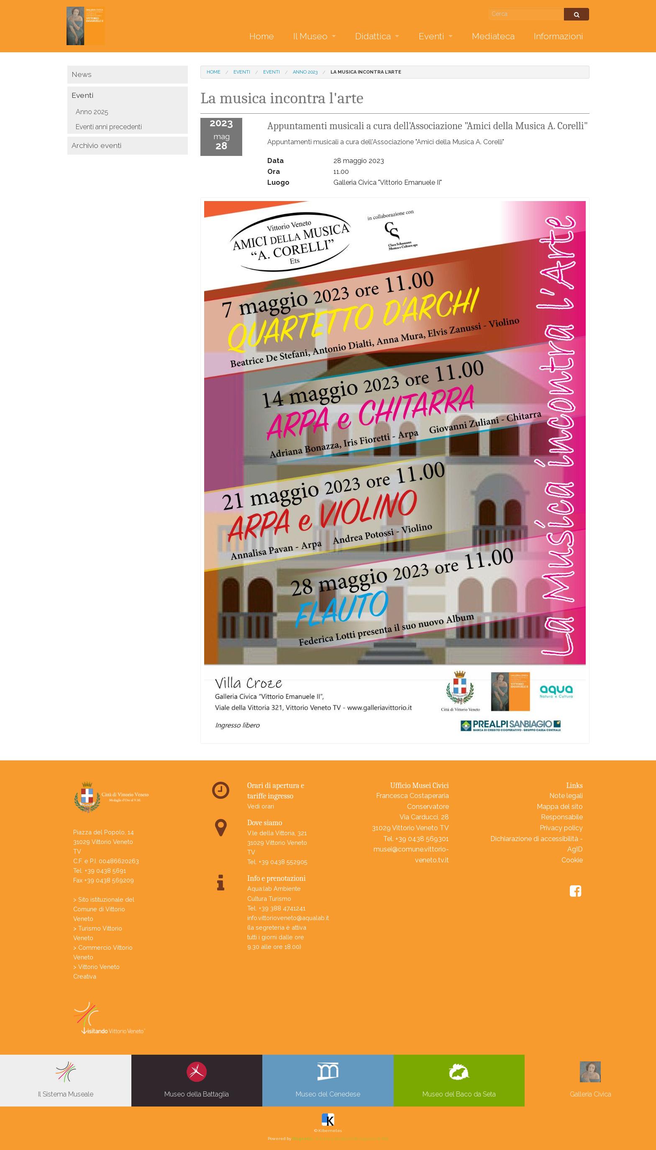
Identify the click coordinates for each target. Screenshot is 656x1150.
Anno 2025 (92, 112)
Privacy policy (561, 828)
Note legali (566, 796)
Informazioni (558, 36)
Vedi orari (260, 806)
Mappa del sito (560, 807)
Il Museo (310, 36)
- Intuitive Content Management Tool (340, 1138)
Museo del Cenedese (328, 1079)
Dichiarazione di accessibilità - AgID (536, 844)
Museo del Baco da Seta (459, 1079)
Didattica (373, 36)
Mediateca (493, 36)
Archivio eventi (96, 145)
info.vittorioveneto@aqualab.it (288, 917)
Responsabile (562, 817)
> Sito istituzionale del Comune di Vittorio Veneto (103, 909)
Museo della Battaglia (196, 1079)
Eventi (431, 36)
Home (261, 36)
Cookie (572, 860)
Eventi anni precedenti (109, 127)
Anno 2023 (305, 72)
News (82, 74)
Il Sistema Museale (65, 1079)
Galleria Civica (590, 1079)
